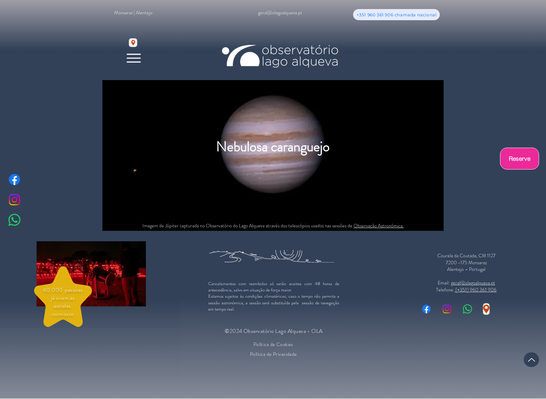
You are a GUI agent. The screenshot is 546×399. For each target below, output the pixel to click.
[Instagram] (14, 199)
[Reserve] (519, 159)
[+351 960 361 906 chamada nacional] (396, 14)
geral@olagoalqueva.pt (473, 282)
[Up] (531, 359)
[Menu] (133, 58)
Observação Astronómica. (378, 225)
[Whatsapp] (14, 219)
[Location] (133, 42)
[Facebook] (14, 179)
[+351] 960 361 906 (475, 289)
